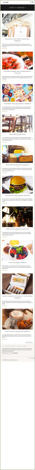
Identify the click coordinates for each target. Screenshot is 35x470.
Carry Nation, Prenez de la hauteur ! (17, 306)
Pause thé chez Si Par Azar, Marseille (17, 218)
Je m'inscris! (17, 461)
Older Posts (29, 450)
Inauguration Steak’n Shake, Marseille (17, 262)
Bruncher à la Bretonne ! (17, 174)
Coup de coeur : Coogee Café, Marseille (17, 439)
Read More (4, 48)
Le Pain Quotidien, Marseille (18, 350)
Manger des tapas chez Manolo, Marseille (17, 130)
